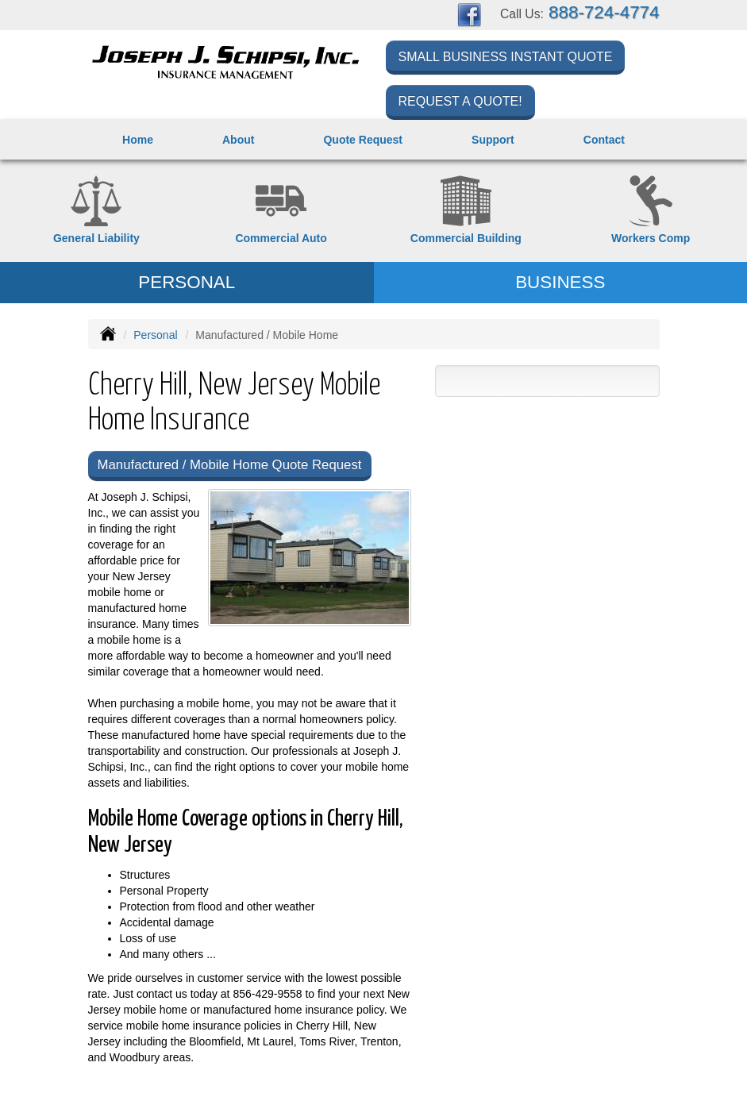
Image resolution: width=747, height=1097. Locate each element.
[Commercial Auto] (281, 211)
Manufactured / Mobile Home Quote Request (230, 464)
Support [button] (493, 139)
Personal (155, 335)
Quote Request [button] (362, 139)
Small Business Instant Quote (506, 57)
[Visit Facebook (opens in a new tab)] (469, 14)
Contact (604, 139)
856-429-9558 (267, 993)
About (238, 139)
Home (137, 139)
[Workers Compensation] (650, 211)
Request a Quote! (460, 101)
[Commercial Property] (466, 211)
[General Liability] (96, 211)
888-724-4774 (604, 12)
